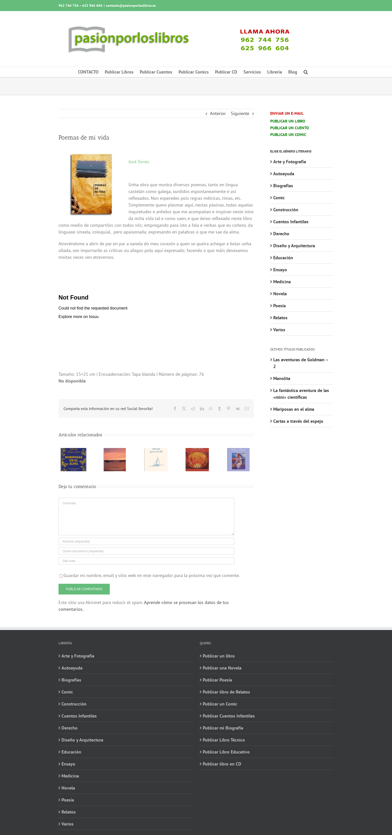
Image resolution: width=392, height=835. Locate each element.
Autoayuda (283, 173)
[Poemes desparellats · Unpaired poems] (115, 451)
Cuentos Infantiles (290, 221)
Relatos (280, 317)
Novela (280, 293)
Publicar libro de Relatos (226, 692)
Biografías (283, 185)
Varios (279, 329)
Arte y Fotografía (289, 161)
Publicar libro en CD (222, 764)
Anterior (218, 113)
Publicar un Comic (220, 704)
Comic (279, 197)
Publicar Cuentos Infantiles (229, 716)
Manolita (281, 378)
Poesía (279, 305)
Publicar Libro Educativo (226, 752)
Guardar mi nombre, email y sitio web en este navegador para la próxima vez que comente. (152, 575)
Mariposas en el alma (293, 409)
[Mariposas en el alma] (73, 451)
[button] (306, 72)
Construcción (285, 209)
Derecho (281, 233)
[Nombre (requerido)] (146, 541)
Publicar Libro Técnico (224, 740)
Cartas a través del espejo (298, 421)
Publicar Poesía (217, 680)
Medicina (282, 281)
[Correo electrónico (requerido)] (146, 551)
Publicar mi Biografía (223, 728)
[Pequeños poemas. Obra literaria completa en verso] (239, 451)
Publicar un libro (219, 656)
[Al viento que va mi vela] (156, 451)
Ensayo (280, 269)
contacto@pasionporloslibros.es (131, 5)
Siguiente (240, 113)
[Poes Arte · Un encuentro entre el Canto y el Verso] (197, 451)
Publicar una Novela (222, 668)
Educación (283, 257)
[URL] (146, 560)
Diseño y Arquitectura (294, 245)
